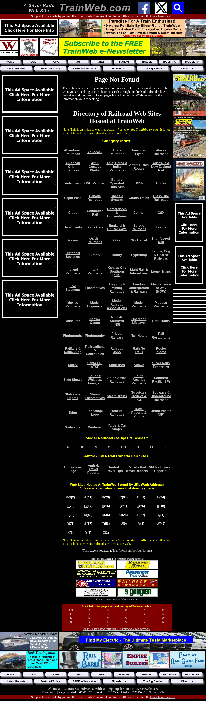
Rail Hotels (139, 335)
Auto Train (73, 183)
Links (125, 692)
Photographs (73, 335)
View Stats (49, 692)
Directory (187, 68)
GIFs (117, 240)
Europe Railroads (139, 227)
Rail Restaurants (161, 335)
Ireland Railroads (72, 271)
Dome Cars (94, 227)
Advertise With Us (94, 688)
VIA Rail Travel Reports (160, 469)
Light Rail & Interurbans (139, 271)
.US (78, 61)
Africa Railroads (117, 152)
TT (152, 447)
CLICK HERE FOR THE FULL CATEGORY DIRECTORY (116, 629)
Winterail (95, 427)
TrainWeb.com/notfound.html (131, 550)
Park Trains (161, 321)
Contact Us (71, 688)
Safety (73, 365)
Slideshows (118, 68)
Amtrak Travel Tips (114, 469)
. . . (139, 427)
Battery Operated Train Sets (117, 183)
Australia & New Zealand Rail (161, 166)
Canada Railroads (95, 197)
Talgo (73, 412)
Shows (139, 365)
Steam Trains (117, 396)
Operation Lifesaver (139, 320)
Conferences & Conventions (117, 212)
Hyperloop (139, 255)
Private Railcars (117, 335)
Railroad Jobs (116, 350)
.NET (101, 61)
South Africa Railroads (117, 379)
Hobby (117, 255)
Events (161, 227)
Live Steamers (73, 287)
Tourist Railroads (117, 412)
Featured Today (50, 68)
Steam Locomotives (95, 396)
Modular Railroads (161, 304)
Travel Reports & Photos (138, 412)
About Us (55, 688)
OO (123, 447)
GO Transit (139, 240)
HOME (10, 61)
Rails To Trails (139, 350)
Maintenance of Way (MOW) (161, 288)
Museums (72, 321)
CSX (161, 212)
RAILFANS (169, 61)
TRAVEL (147, 61)
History (94, 255)
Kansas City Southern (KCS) (117, 271)
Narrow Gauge (94, 320)
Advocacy (95, 152)
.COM (33, 61)
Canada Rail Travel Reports (136, 469)
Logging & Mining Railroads (117, 288)
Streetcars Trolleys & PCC (139, 396)
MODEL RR (192, 61)
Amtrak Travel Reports (93, 469)
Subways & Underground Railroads (161, 396)
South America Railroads (139, 379)
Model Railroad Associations (117, 304)
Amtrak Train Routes (139, 166)
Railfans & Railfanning (72, 350)
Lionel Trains (161, 271)
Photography (95, 335)
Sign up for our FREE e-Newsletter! (133, 688)
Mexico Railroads (72, 304)
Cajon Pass (72, 198)
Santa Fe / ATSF (95, 365)
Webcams (72, 427)
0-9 (68, 497)
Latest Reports (16, 68)
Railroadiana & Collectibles (94, 350)
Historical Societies (72, 254)
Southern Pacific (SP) (161, 379)
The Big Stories (152, 68)
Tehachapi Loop (95, 412)
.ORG (56, 61)
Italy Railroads (95, 271)
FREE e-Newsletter (84, 68)
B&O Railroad (94, 183)
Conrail (138, 212)
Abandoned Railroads (73, 152)
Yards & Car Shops (117, 427)
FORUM (124, 61)
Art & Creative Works (95, 166)
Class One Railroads (161, 197)
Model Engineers (95, 304)
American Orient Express (72, 166)
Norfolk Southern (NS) (117, 321)
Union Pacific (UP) (161, 412)
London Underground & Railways (139, 288)
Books (161, 183)
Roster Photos (161, 350)
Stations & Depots (73, 396)
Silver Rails (156, 692)
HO (82, 447)
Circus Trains (139, 198)
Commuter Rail (95, 212)
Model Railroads (139, 304)
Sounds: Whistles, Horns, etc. (95, 379)
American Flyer (139, 152)
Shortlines (117, 365)
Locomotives (95, 288)
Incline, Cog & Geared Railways (161, 255)
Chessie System (117, 197)
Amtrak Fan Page (72, 469)
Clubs (72, 212)
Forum (73, 240)
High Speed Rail (161, 240)
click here (100, 91)
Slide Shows (72, 379)
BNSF (139, 183)
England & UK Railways (117, 227)
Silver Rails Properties (161, 365)
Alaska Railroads (161, 152)
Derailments (73, 227)
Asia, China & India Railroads (116, 166)
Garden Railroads (95, 240)
